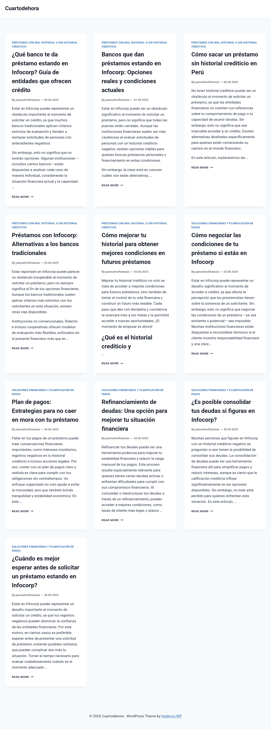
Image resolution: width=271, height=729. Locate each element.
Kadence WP (172, 716)
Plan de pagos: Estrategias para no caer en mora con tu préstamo (45, 410)
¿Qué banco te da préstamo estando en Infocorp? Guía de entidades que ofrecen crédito (41, 72)
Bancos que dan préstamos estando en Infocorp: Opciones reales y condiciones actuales (131, 72)
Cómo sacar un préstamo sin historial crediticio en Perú (224, 63)
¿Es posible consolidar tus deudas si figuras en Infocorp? (223, 410)
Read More (22, 196)
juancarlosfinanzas (28, 99)
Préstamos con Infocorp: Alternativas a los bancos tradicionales (45, 244)
